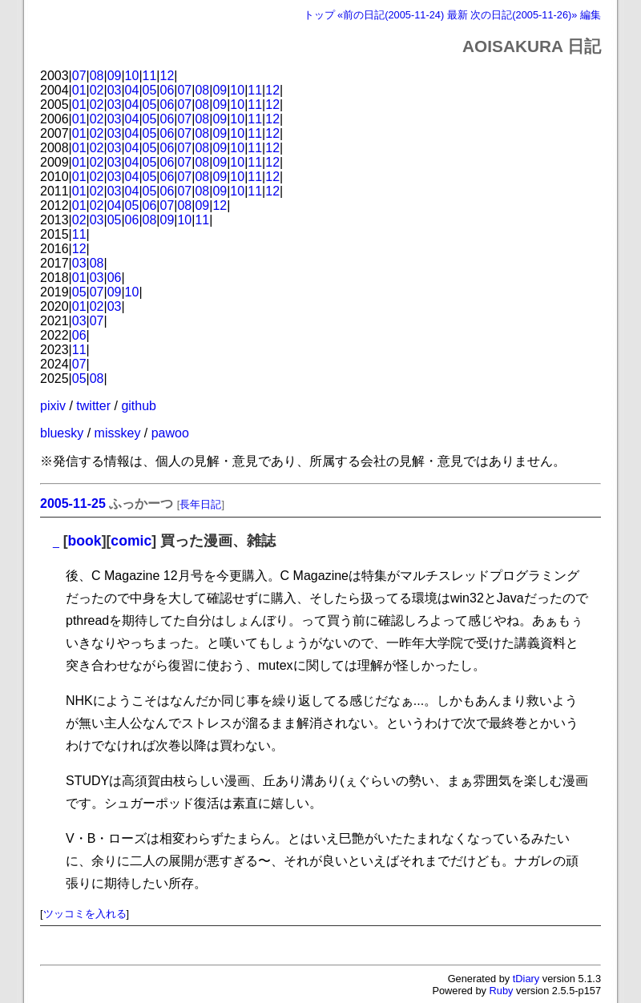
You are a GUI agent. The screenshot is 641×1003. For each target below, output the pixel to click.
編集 (590, 15)
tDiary (526, 979)
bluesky (61, 433)
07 (79, 76)
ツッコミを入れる (85, 914)
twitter (93, 406)
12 (167, 76)
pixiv (53, 406)
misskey (118, 433)
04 (132, 90)
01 (79, 90)
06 (167, 90)
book (85, 541)
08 (97, 76)
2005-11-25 (73, 503)
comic (131, 541)
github (138, 406)
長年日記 (200, 504)
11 (150, 76)
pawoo (170, 433)
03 (114, 90)
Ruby (502, 991)
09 (114, 76)
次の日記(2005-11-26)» (523, 15)
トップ (319, 15)
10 (132, 76)
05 (150, 90)
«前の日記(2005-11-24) (390, 15)
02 (97, 90)
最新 (457, 15)
